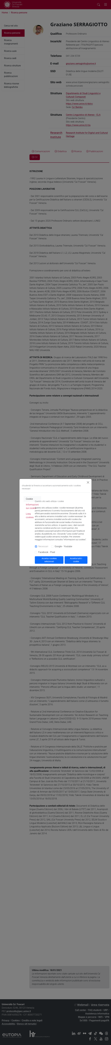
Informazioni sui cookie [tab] (32, 506)
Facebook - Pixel (46, 552)
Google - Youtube (63, 546)
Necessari (43, 546)
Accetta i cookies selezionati (49, 560)
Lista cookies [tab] (30, 515)
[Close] (88, 482)
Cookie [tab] (29, 499)
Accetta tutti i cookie (76, 560)
